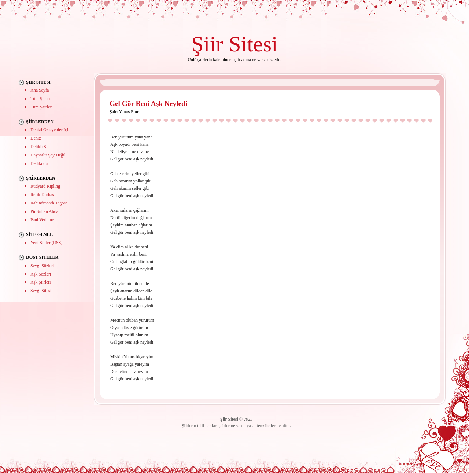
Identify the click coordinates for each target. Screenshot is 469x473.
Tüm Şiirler (40, 98)
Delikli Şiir (40, 146)
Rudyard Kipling (45, 186)
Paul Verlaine (42, 219)
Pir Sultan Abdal (44, 211)
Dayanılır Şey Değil (48, 155)
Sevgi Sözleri (42, 265)
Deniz (35, 138)
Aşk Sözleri (40, 274)
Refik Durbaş (42, 194)
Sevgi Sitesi (40, 290)
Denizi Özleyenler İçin (50, 129)
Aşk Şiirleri (40, 282)
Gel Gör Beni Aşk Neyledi (148, 103)
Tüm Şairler (41, 107)
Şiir (207, 44)
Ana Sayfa (39, 90)
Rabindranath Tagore (48, 203)
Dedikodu (39, 163)
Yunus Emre (129, 111)
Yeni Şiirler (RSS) (46, 242)
